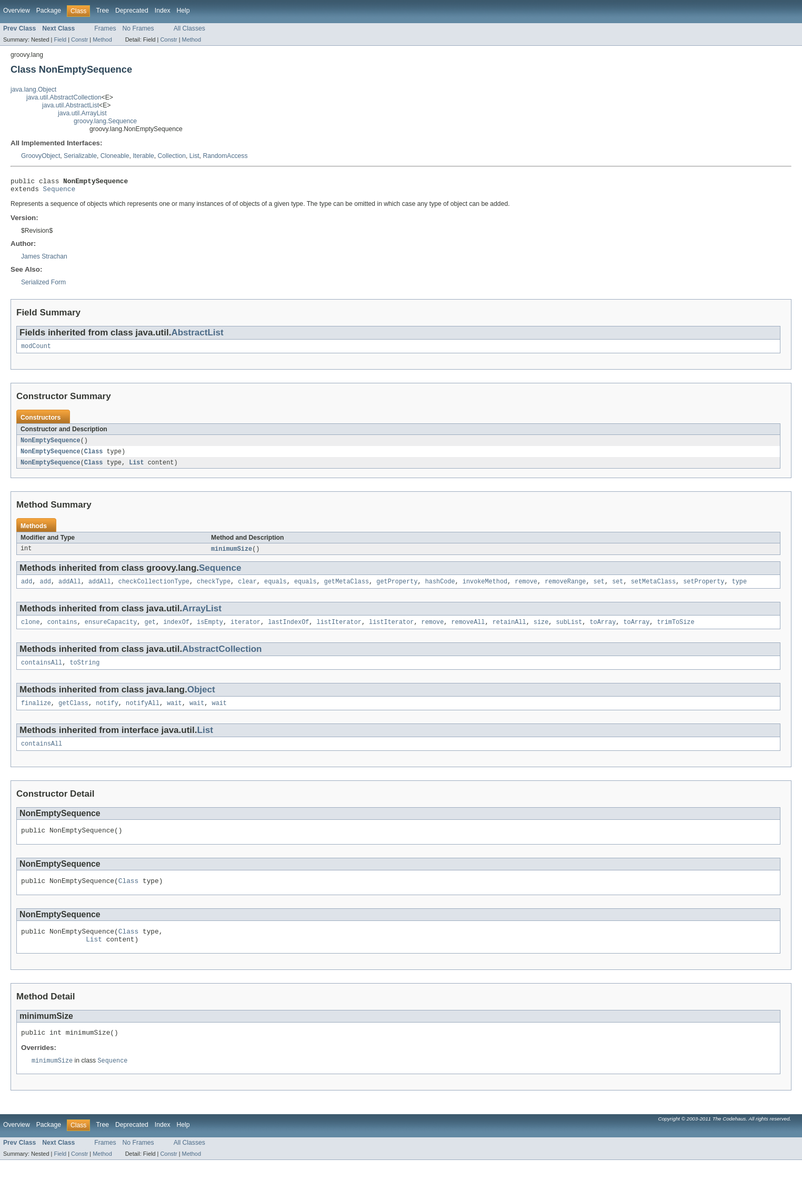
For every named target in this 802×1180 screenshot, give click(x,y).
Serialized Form (43, 285)
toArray (602, 630)
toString (84, 672)
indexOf (176, 630)
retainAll (509, 630)
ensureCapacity (111, 630)
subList (569, 630)
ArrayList (202, 616)
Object (201, 699)
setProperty (703, 588)
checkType (213, 588)
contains (62, 630)
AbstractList (197, 336)
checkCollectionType (153, 588)
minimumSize (231, 555)
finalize (36, 713)
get (150, 630)
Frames (105, 28)
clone (30, 630)
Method (102, 39)
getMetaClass (346, 588)
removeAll (468, 630)
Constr (79, 39)
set (598, 588)
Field (60, 39)
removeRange (565, 588)
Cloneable (115, 156)
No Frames (138, 28)
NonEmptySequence (51, 445)
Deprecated (131, 10)
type (738, 588)
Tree (102, 10)
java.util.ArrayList (82, 113)
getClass (73, 713)
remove (526, 588)
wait (174, 713)
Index (163, 10)
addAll (69, 588)
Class (93, 456)
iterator (245, 630)
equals (275, 588)
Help (183, 10)
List (194, 156)
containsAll (41, 672)
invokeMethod (485, 588)
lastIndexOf (288, 630)
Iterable (143, 156)
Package (48, 10)
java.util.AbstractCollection (64, 97)
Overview (16, 10)
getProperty (396, 588)
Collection (172, 156)
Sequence (59, 191)
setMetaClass (653, 588)
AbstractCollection (222, 657)
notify (107, 713)
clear (247, 588)
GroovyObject (40, 156)
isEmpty (210, 630)
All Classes (189, 28)
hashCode (440, 588)
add (26, 588)
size (541, 630)
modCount (36, 350)
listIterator (339, 630)
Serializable (80, 156)
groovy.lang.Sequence (105, 121)
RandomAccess (225, 156)
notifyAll (142, 713)
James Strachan (44, 259)
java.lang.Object (33, 89)
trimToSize (675, 630)
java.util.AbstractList (70, 105)
